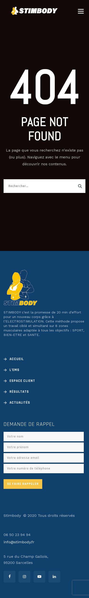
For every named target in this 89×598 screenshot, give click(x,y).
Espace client (22, 381)
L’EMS (14, 370)
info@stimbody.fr (19, 542)
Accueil (16, 359)
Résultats (19, 391)
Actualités (19, 402)
